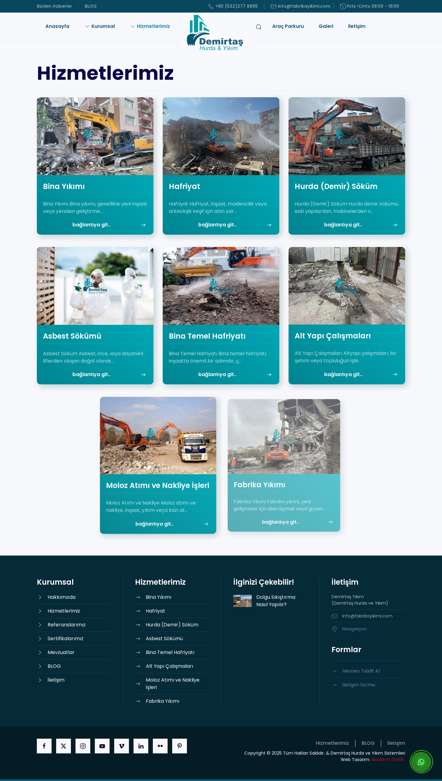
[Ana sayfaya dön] (215, 34)
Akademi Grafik (387, 759)
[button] (259, 34)
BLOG (91, 6)
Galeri (326, 26)
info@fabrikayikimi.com (300, 6)
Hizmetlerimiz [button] (150, 26)
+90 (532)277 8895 (233, 6)
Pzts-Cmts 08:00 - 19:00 (369, 6)
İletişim (357, 26)
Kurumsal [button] (99, 26)
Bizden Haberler (54, 6)
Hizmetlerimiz (332, 743)
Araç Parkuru (288, 26)
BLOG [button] (368, 743)
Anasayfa (57, 26)
